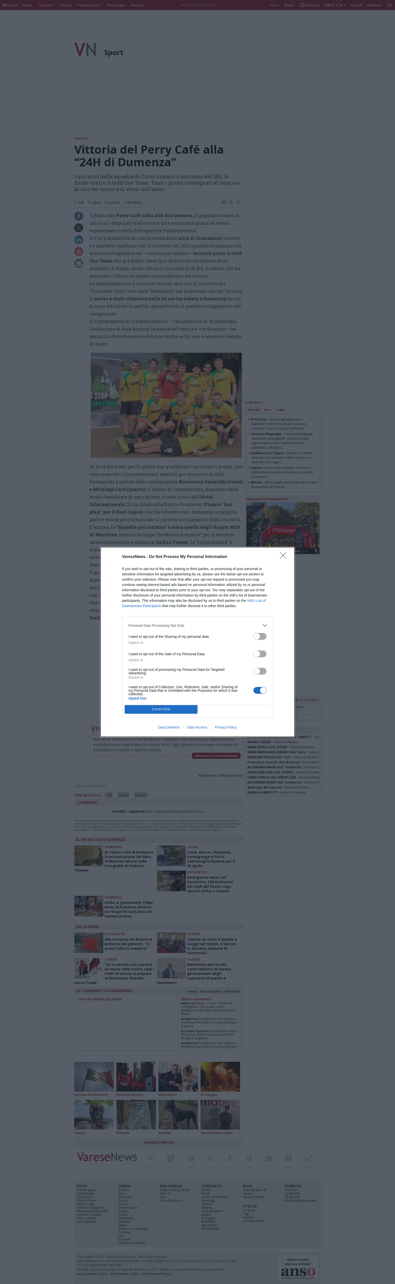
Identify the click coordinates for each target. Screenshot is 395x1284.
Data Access (197, 727)
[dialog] (197, 642)
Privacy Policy (226, 727)
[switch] (260, 636)
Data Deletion (169, 727)
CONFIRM (161, 709)
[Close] (284, 557)
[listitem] (197, 625)
